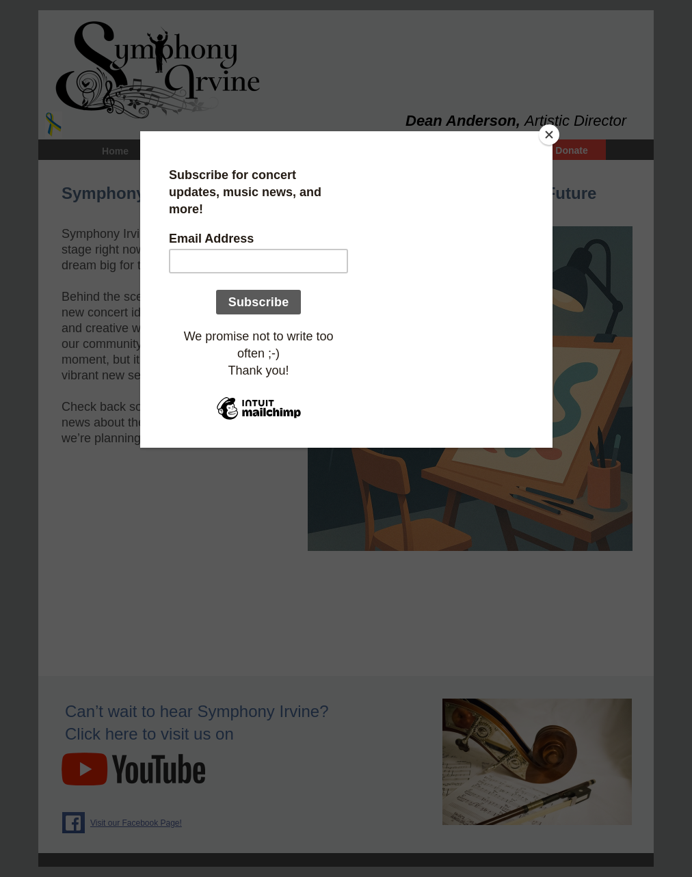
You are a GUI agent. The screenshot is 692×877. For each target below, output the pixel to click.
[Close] (549, 134)
